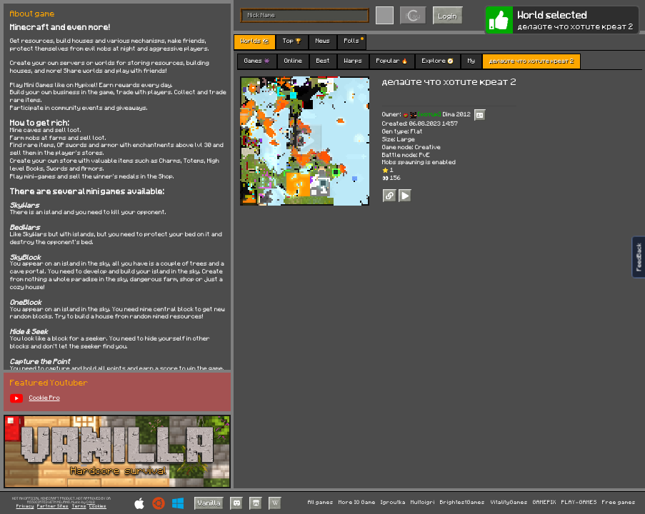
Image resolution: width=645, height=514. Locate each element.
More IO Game (357, 502)
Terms (79, 506)
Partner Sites (53, 506)
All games (321, 502)
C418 (90, 502)
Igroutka (393, 502)
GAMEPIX (544, 502)
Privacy (25, 506)
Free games (619, 502)
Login (448, 15)
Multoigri (423, 502)
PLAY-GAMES (579, 502)
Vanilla (209, 502)
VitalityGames (509, 502)
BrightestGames (462, 502)
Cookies (97, 506)
